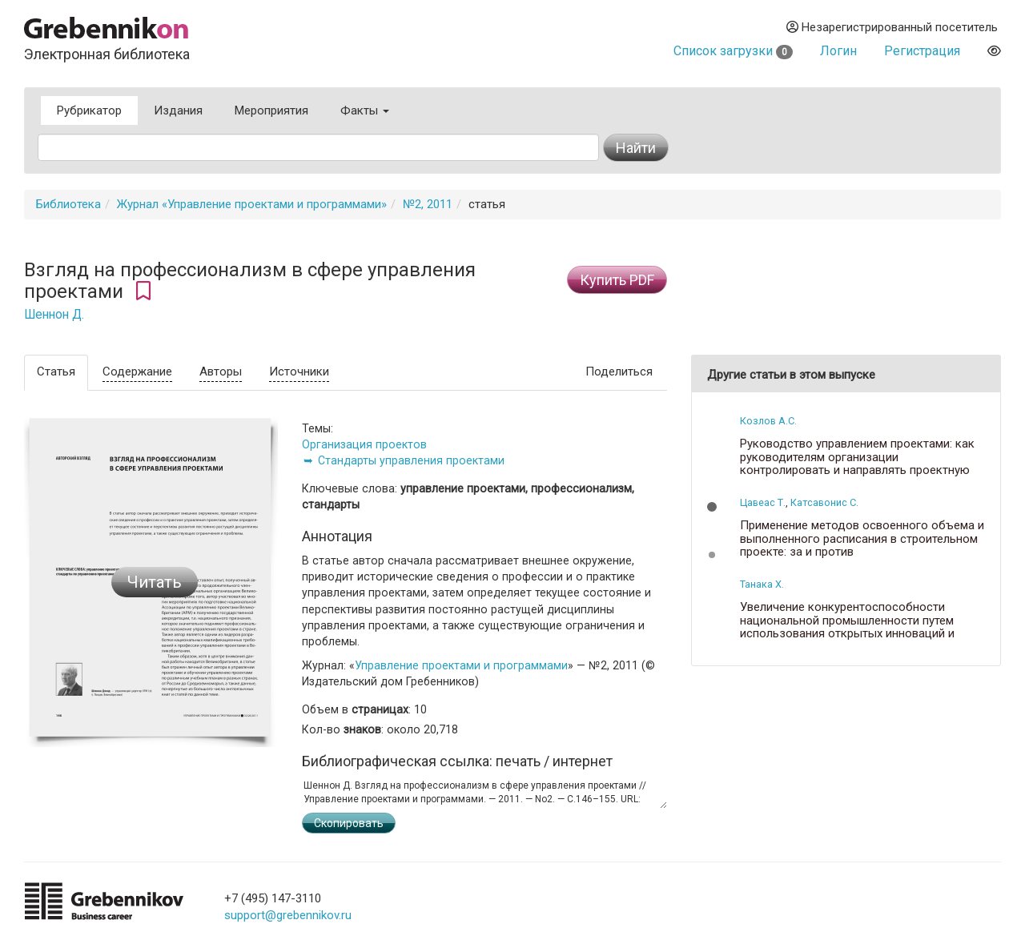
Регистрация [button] (922, 50)
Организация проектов (364, 444)
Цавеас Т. (763, 502)
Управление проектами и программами (461, 665)
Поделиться (619, 371)
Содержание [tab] (137, 371)
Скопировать (349, 823)
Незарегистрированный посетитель (892, 27)
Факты (364, 110)
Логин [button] (838, 50)
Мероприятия (271, 110)
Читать (154, 582)
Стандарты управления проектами (411, 460)
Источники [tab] (299, 371)
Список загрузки (733, 50)
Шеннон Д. (54, 314)
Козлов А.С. (768, 421)
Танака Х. (762, 584)
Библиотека (68, 204)
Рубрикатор (89, 110)
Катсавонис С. (824, 502)
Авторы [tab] (220, 371)
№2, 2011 (427, 204)
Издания (178, 110)
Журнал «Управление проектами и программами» (252, 204)
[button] (712, 507)
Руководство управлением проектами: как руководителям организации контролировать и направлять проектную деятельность (857, 463)
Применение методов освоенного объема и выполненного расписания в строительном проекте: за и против (862, 539)
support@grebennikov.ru (288, 915)
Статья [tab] (56, 371)
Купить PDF (617, 279)
